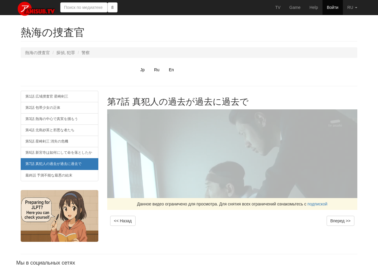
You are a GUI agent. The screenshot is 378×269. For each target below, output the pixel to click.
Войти (332, 7)
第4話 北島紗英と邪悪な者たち (49, 130)
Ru (156, 69)
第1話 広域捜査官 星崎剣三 (46, 96)
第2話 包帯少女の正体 (42, 108)
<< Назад (123, 220)
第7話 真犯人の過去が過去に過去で (53, 164)
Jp (142, 69)
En (171, 69)
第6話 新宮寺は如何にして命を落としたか (58, 152)
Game (295, 7)
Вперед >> (340, 220)
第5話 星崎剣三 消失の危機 (46, 141)
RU (352, 7)
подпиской (317, 204)
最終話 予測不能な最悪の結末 (48, 175)
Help (313, 7)
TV (278, 7)
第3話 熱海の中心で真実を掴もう (51, 119)
